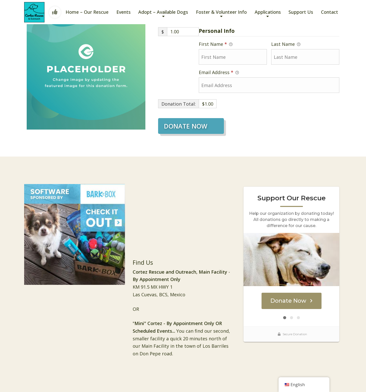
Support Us (300, 12)
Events (123, 12)
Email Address (219, 72)
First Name (216, 44)
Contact (329, 12)
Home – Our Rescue (87, 12)
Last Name (285, 44)
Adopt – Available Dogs (163, 12)
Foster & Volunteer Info (221, 12)
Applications (268, 12)
